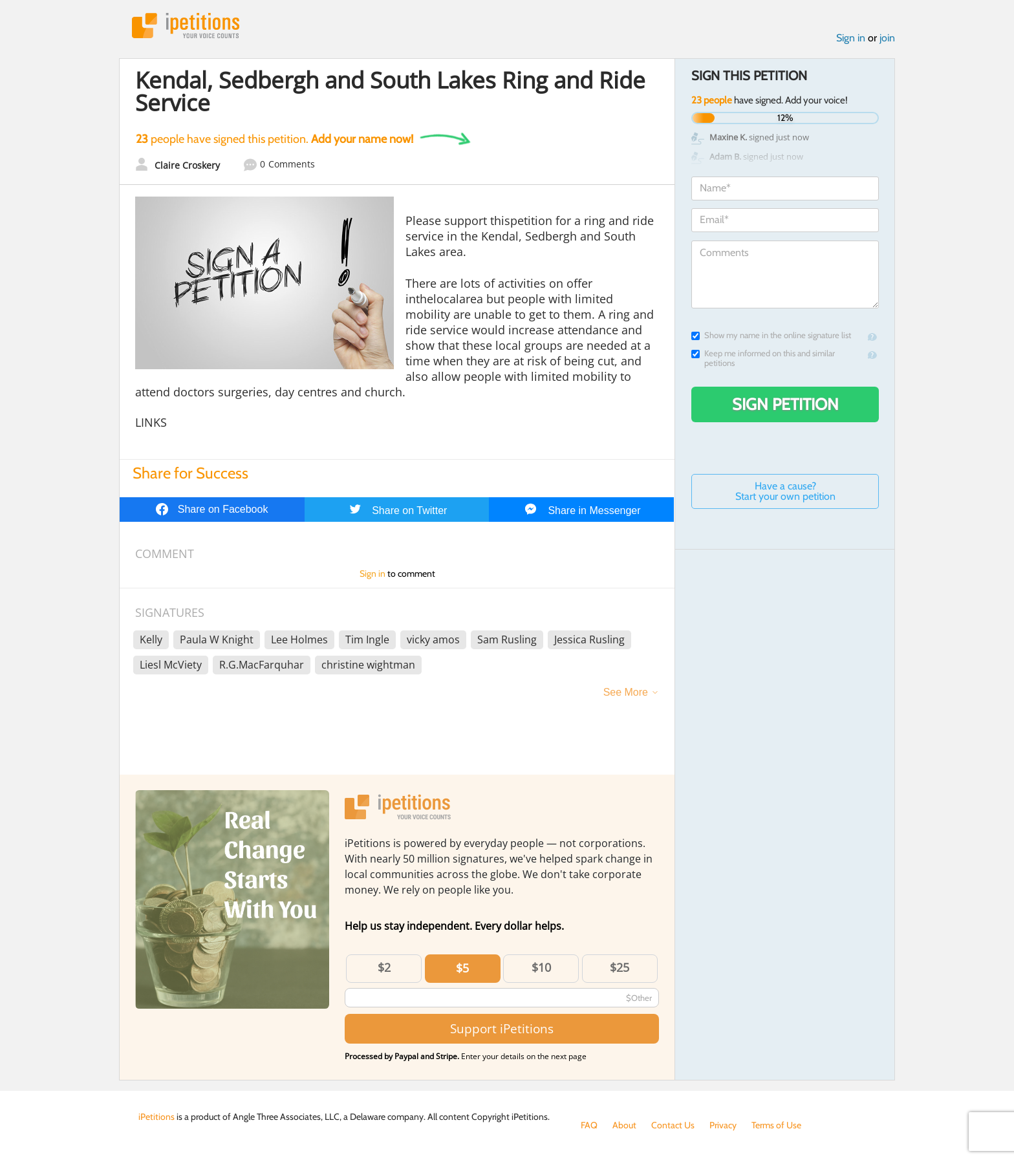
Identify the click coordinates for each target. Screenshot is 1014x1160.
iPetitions (185, 25)
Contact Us (673, 1125)
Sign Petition (785, 404)
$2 (384, 967)
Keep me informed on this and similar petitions (763, 358)
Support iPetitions (502, 1028)
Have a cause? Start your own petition (785, 491)
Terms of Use (776, 1125)
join (887, 38)
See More (625, 692)
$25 (619, 967)
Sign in (850, 38)
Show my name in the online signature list (771, 335)
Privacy (723, 1125)
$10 (541, 967)
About (624, 1125)
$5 (462, 968)
